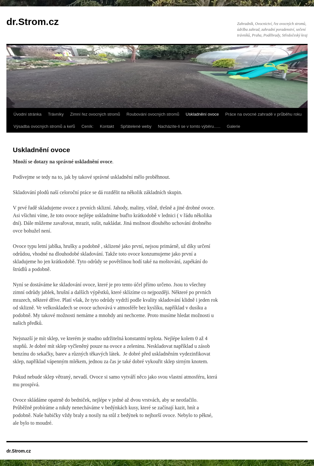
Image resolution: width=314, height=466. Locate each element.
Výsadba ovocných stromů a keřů (44, 126)
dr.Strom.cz (32, 21)
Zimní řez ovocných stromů (95, 114)
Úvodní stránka (27, 114)
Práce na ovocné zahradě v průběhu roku (263, 114)
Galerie (233, 126)
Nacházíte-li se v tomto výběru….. (189, 126)
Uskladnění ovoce (202, 114)
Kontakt (107, 126)
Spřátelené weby (136, 126)
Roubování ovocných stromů (153, 114)
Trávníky (55, 114)
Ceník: (87, 126)
